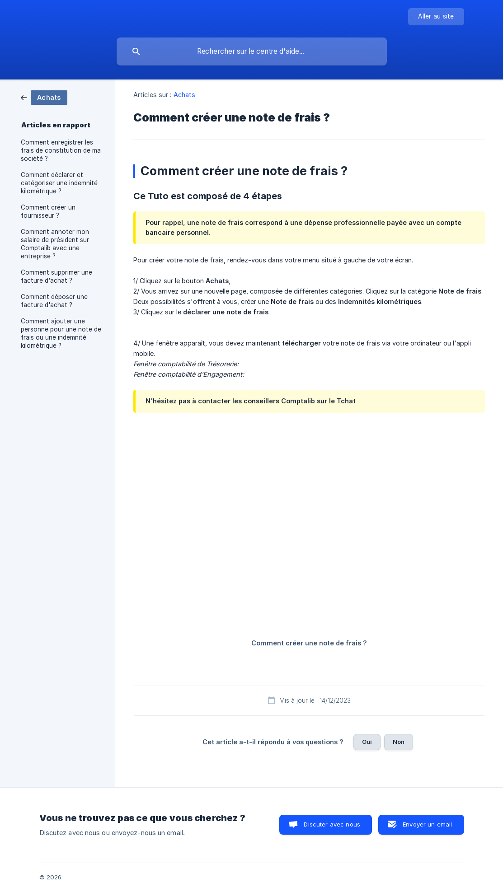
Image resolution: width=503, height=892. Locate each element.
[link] (44, 97)
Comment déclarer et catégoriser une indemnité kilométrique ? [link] (59, 183)
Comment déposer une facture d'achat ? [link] (54, 300)
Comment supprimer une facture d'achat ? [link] (56, 276)
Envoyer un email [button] (427, 824)
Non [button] (398, 741)
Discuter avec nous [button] (332, 824)
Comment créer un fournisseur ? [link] (48, 211)
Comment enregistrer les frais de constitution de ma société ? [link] (61, 150)
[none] (436, 16)
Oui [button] (367, 741)
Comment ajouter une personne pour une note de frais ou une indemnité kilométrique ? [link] (61, 333)
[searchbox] (252, 51)
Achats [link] (185, 94)
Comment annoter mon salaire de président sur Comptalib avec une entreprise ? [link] (55, 244)
